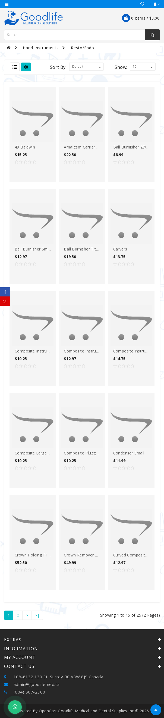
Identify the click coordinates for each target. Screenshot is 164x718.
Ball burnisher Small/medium (41, 249)
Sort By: (58, 67)
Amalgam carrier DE (83, 147)
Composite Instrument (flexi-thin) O (49, 351)
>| (37, 615)
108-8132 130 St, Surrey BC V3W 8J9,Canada (53, 676)
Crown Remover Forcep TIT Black (95, 555)
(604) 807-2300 (24, 692)
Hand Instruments (41, 47)
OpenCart (48, 710)
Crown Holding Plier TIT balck (42, 555)
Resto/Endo (82, 47)
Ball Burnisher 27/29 (132, 147)
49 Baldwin (25, 147)
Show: (121, 67)
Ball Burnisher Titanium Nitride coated (99, 249)
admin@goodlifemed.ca (32, 684)
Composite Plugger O (84, 453)
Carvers (120, 249)
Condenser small (128, 453)
